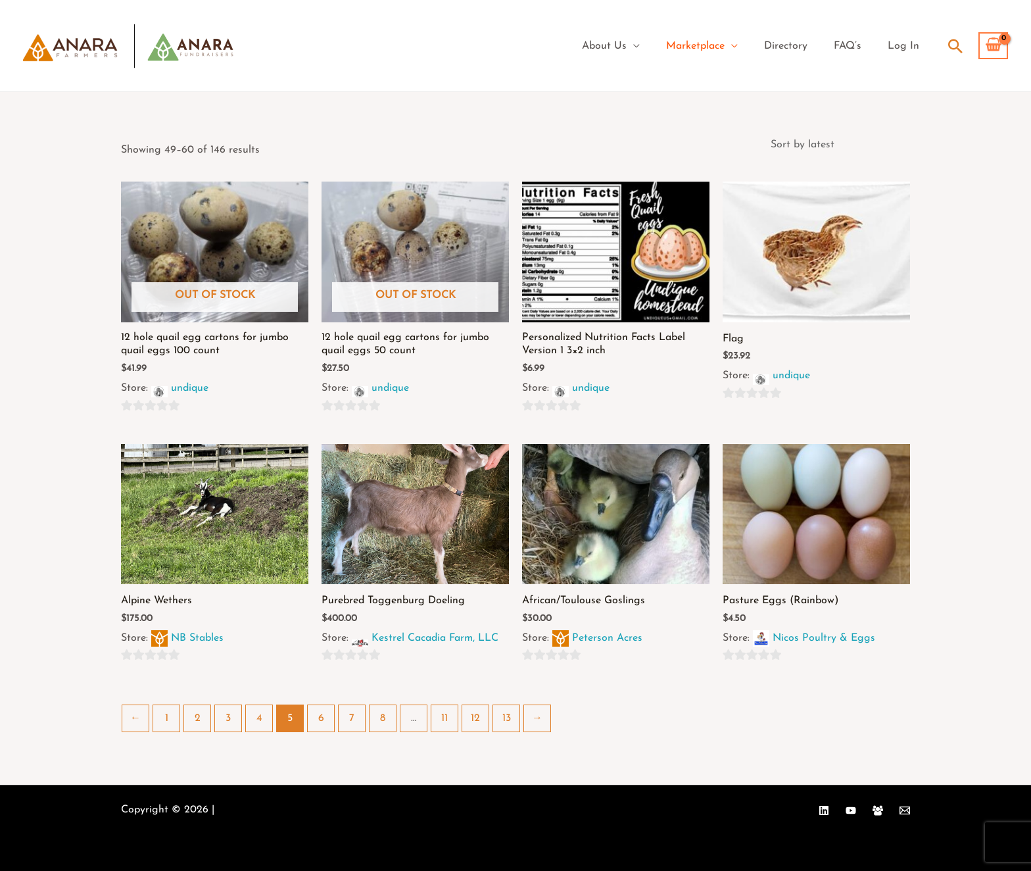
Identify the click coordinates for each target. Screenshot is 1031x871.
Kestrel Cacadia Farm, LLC (435, 638)
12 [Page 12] (475, 718)
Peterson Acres (607, 638)
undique (189, 388)
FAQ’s (847, 46)
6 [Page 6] (321, 718)
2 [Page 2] (198, 718)
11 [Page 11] (444, 718)
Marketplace (695, 46)
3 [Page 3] (228, 718)
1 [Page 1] (166, 718)
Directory (785, 46)
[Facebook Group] (878, 810)
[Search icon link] (955, 46)
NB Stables (197, 638)
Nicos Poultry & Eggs (824, 638)
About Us (604, 46)
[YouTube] (851, 810)
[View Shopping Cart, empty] (993, 46)
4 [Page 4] (259, 718)
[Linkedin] (824, 810)
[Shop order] (836, 144)
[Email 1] (904, 810)
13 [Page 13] (506, 718)
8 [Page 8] (382, 718)
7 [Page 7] (351, 718)
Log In (903, 46)
